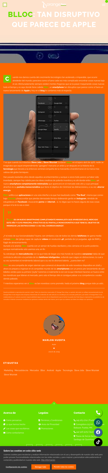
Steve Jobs (79, 370)
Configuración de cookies (16, 467)
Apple (69, 162)
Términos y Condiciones (50, 420)
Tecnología (68, 370)
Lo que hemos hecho (14, 424)
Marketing (8, 370)
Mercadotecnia (21, 370)
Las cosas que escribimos (16, 428)
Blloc (46, 87)
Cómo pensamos (12, 420)
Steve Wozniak (92, 370)
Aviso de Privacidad (49, 424)
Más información (48, 460)
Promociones (46, 428)
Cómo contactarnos (13, 433)
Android (11, 198)
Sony (13, 239)
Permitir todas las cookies (64, 467)
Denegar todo (40, 467)
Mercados (34, 370)
